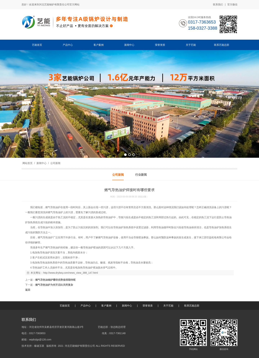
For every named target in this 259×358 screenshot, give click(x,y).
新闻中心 (41, 163)
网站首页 (27, 163)
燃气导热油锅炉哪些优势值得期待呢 (55, 279)
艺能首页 (65, 305)
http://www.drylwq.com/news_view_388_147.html (70, 272)
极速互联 (39, 345)
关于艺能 (168, 305)
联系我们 (218, 4)
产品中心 (86, 305)
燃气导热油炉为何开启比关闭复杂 (54, 284)
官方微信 (232, 4)
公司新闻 (55, 163)
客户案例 (106, 305)
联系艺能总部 (191, 305)
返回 (27, 289)
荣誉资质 (148, 305)
